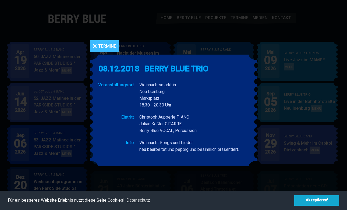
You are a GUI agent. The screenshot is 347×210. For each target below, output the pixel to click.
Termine (107, 46)
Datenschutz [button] (138, 200)
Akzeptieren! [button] (317, 200)
